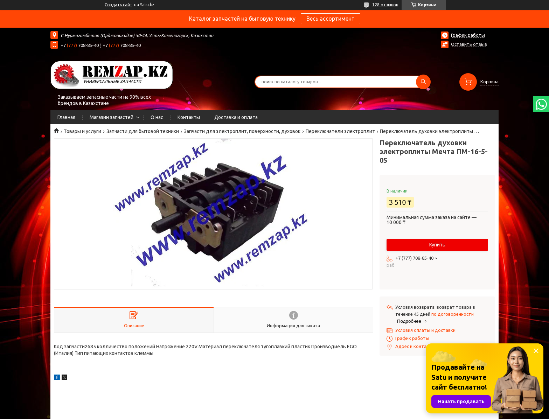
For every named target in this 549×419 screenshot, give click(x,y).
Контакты (189, 117)
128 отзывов (385, 4)
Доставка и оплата (236, 117)
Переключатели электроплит (340, 131)
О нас (157, 117)
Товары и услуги (82, 131)
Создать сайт (118, 4)
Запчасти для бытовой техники (142, 131)
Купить (437, 244)
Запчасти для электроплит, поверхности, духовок (242, 131)
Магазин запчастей (111, 117)
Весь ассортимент (330, 18)
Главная (66, 117)
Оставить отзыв (469, 44)
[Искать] (423, 82)
